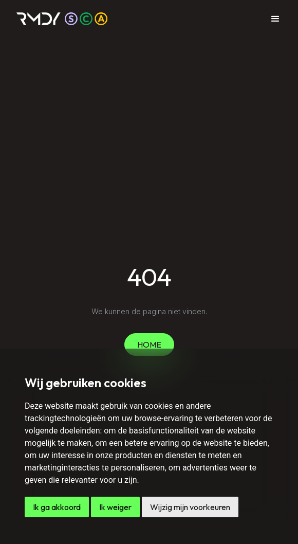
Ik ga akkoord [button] (57, 507)
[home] (62, 18)
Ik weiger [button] (115, 507)
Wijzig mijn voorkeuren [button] (190, 507)
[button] (275, 19)
